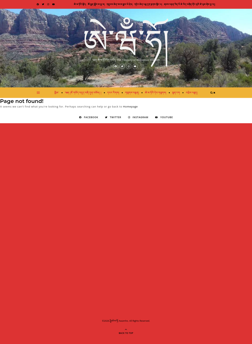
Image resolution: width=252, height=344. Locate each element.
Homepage (130, 106)
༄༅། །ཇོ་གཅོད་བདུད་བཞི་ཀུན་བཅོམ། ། (83, 92)
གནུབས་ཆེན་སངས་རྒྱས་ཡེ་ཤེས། (120, 4)
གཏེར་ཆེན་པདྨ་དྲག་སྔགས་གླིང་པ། (148, 4)
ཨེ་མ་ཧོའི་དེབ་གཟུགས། (155, 92)
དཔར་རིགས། (113, 92)
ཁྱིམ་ (56, 92)
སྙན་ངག (176, 92)
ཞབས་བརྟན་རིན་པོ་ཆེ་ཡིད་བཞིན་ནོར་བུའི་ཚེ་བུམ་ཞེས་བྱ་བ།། (189, 4)
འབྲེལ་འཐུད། (192, 92)
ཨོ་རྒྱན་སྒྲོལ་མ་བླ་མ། (96, 4)
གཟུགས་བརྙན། (132, 92)
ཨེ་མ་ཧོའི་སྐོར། (80, 4)
